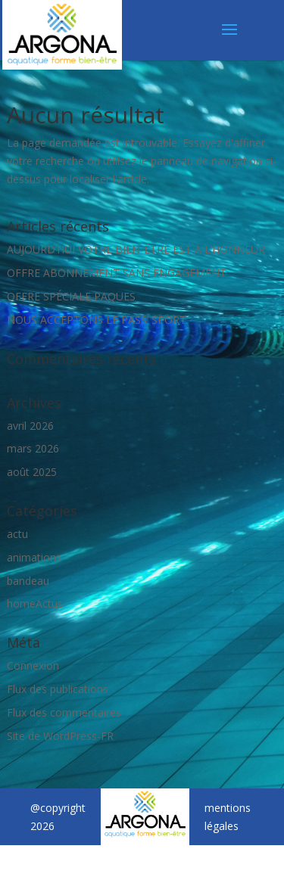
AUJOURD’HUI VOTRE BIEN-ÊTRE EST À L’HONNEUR (136, 249)
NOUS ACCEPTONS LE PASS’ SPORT (96, 319)
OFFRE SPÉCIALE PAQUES (71, 296)
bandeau (28, 581)
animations (34, 557)
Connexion (33, 665)
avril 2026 (30, 425)
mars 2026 (33, 448)
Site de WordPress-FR (60, 736)
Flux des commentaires (64, 712)
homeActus (35, 603)
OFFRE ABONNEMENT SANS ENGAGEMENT (116, 273)
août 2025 (32, 472)
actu (17, 534)
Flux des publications (57, 689)
